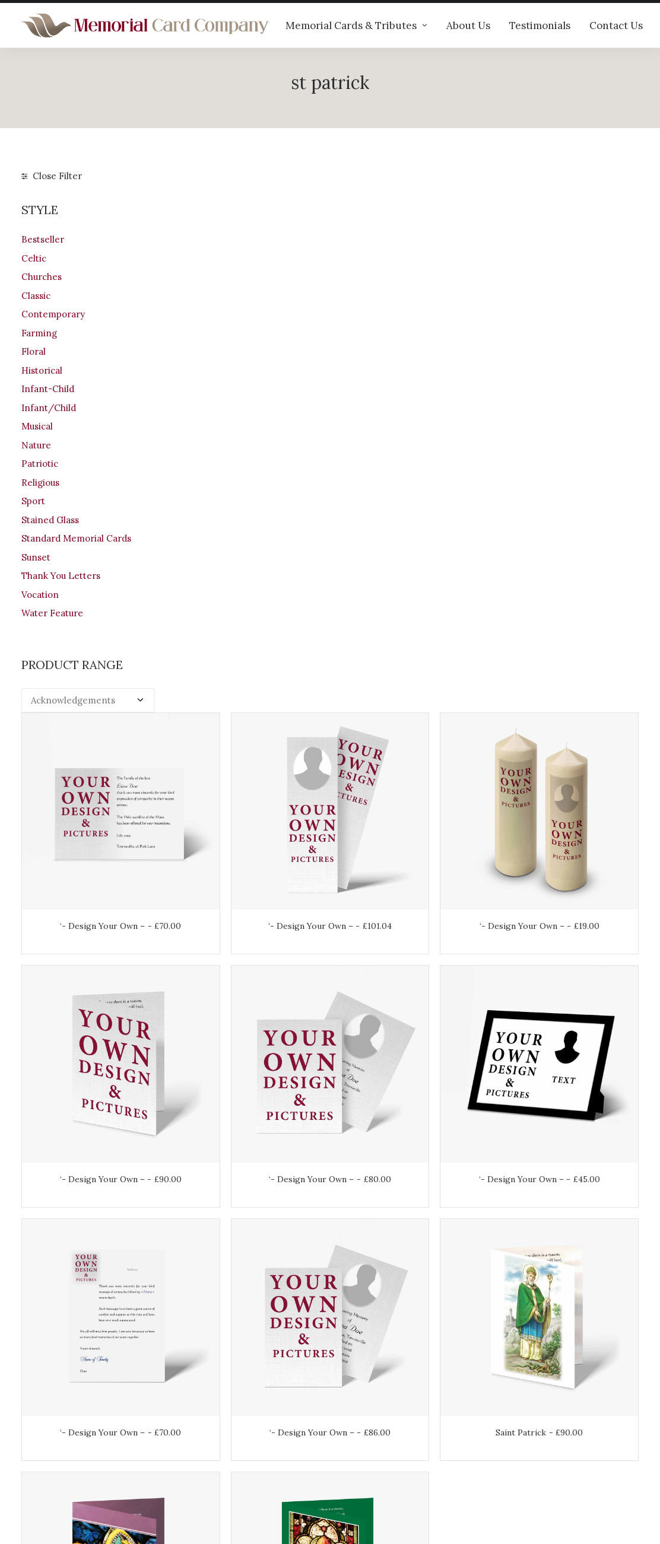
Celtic (33, 258)
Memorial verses (216, 1438)
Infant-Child (47, 388)
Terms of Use (369, 1438)
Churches (41, 276)
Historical (41, 370)
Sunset (35, 557)
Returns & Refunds (381, 1422)
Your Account (369, 1391)
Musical (37, 426)
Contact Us (616, 25)
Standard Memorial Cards (76, 538)
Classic (35, 295)
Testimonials (539, 25)
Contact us (204, 1453)
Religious (40, 482)
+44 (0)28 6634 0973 (73, 1433)
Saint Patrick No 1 (249, 970)
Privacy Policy (370, 1453)
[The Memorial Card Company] (145, 25)
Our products (209, 1391)
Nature (36, 445)
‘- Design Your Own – (249, 365)
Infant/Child (48, 407)
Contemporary (53, 314)
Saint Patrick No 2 (407, 970)
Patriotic (39, 463)
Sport (33, 501)
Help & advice (210, 1406)
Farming (39, 333)
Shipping (359, 1406)
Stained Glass (50, 520)
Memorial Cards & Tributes (356, 25)
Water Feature (52, 613)
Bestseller (42, 239)
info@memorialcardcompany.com (93, 1464)
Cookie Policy (369, 1469)
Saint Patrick (564, 768)
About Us (468, 25)
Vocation (40, 594)
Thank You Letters (60, 575)
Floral (33, 351)
